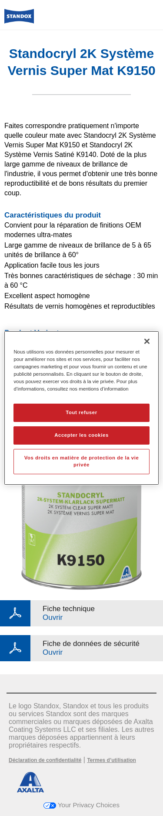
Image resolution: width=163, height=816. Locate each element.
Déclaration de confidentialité (45, 760)
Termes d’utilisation (111, 760)
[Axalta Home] (19, 20)
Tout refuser (81, 412)
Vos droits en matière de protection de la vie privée (81, 461)
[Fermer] (146, 341)
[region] (81, 408)
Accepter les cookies (81, 435)
